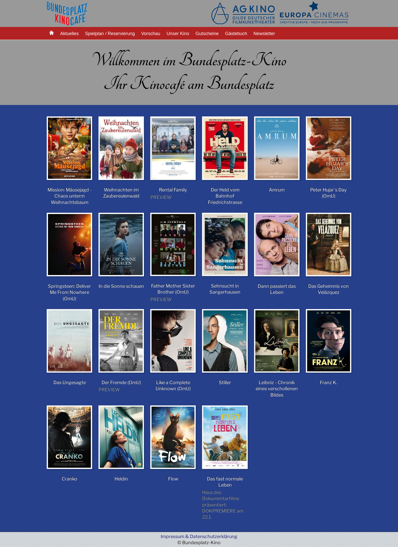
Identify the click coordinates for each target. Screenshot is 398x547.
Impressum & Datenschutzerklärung (199, 536)
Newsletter (264, 33)
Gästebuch (236, 33)
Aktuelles (69, 33)
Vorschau (150, 33)
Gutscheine (207, 33)
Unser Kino (178, 33)
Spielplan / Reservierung (110, 33)
